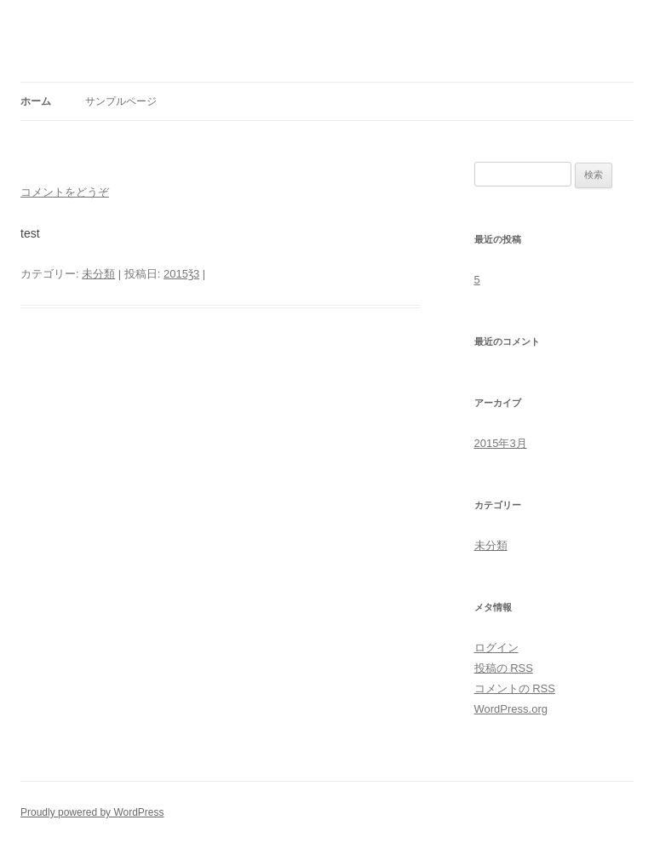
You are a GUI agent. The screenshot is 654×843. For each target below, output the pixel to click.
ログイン (496, 647)
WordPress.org (511, 708)
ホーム (35, 101)
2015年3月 (500, 443)
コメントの (514, 688)
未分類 (98, 273)
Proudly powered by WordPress (92, 812)
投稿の (503, 668)
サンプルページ (121, 101)
